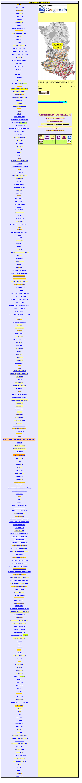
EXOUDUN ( (18, 201)
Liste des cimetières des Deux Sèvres (50, 102)
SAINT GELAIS (19, 528)
